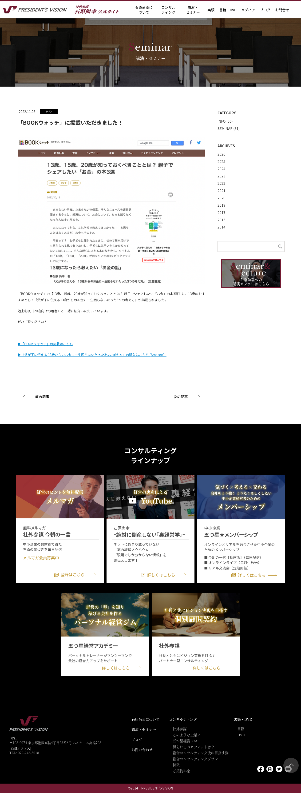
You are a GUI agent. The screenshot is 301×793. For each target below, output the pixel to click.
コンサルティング (183, 719)
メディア (248, 9)
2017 (221, 212)
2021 (221, 190)
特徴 (176, 764)
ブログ (265, 9)
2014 (221, 226)
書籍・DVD (228, 9)
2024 (221, 168)
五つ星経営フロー (187, 740)
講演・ (193, 10)
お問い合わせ (142, 749)
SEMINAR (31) (229, 128)
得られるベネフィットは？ (194, 746)
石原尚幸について (145, 719)
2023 (221, 175)
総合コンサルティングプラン (195, 758)
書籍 (240, 728)
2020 (221, 197)
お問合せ (282, 9)
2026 (221, 154)
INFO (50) (225, 121)
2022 (221, 183)
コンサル (168, 10)
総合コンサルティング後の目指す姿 (201, 752)
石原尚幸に (144, 10)
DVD (241, 734)
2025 (221, 161)
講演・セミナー (143, 729)
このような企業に (187, 734)
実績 (210, 9)
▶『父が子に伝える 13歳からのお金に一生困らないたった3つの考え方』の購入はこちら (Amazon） (92, 354)
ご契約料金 (181, 770)
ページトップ (291, 765)
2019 (221, 205)
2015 (221, 219)
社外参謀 (180, 728)
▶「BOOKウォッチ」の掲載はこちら (45, 343)
